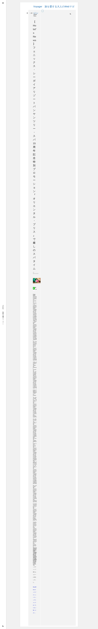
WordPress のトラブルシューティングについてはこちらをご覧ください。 (34, 599)
